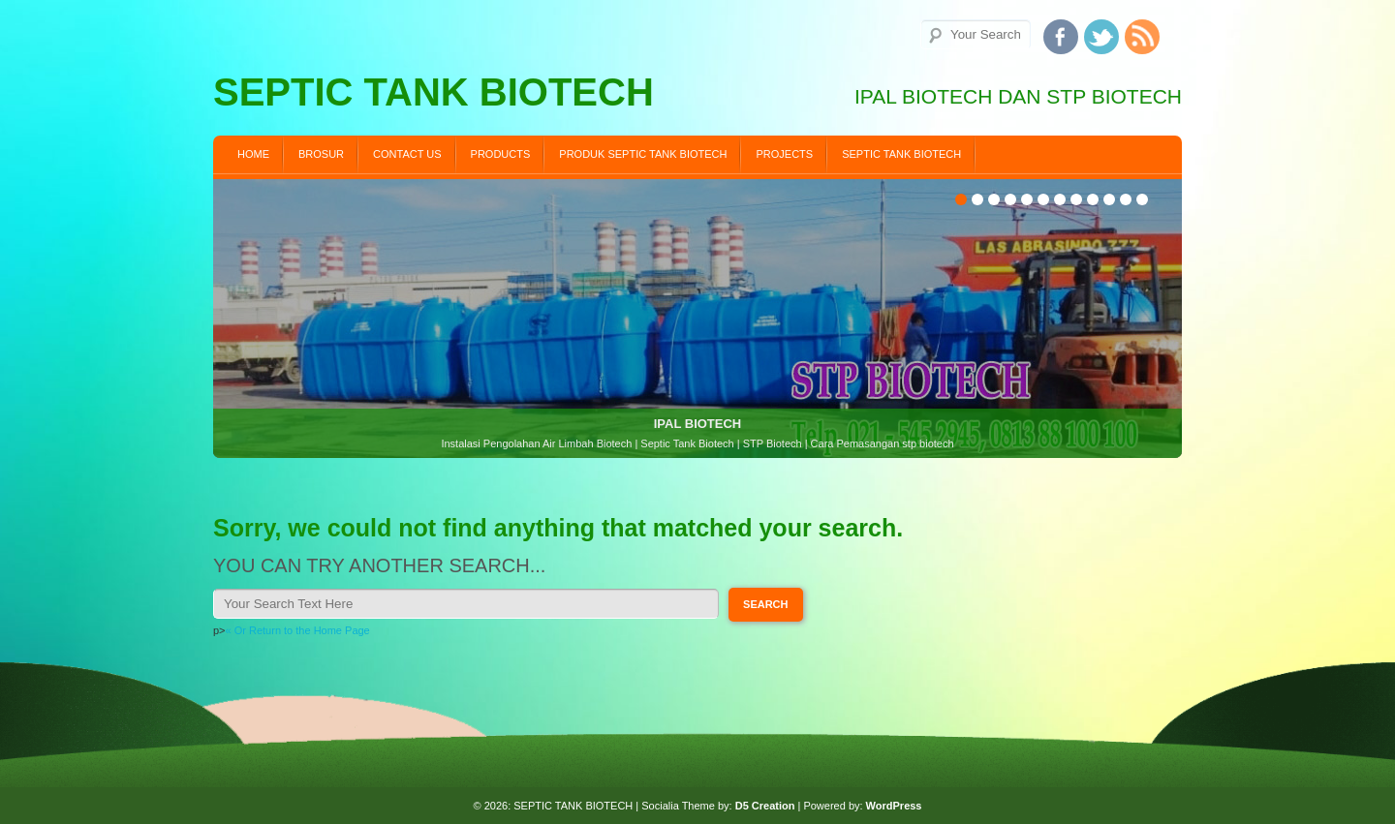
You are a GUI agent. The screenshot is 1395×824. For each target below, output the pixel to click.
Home (253, 154)
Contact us (407, 154)
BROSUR (321, 154)
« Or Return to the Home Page (298, 630)
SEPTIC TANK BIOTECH (901, 154)
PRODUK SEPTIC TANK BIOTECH (643, 154)
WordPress (894, 805)
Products (501, 154)
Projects (784, 154)
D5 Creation (765, 805)
